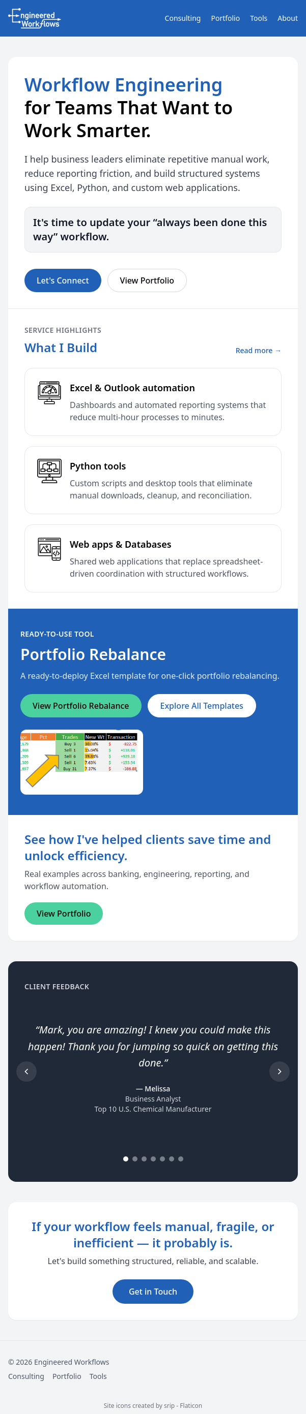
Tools (258, 18)
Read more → (259, 350)
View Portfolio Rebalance (81, 705)
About (287, 18)
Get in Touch (153, 1291)
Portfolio (225, 18)
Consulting (183, 18)
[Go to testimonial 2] (134, 1158)
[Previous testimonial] (26, 1071)
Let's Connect (63, 280)
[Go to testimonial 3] (144, 1158)
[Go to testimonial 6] (171, 1158)
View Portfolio (147, 280)
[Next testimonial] (279, 1071)
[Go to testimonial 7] (180, 1158)
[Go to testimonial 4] (153, 1158)
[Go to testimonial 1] (125, 1158)
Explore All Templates (201, 705)
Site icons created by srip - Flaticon (153, 1405)
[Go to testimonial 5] (162, 1158)
